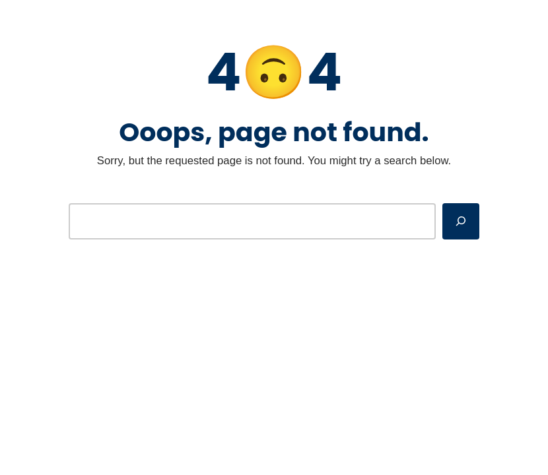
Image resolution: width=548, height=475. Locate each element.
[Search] (460, 221)
